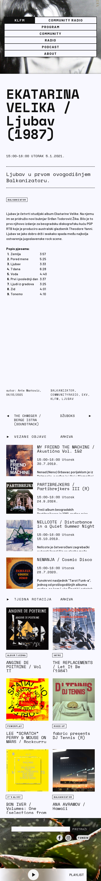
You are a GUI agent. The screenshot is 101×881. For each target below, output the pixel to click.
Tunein (83, 837)
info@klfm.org (22, 850)
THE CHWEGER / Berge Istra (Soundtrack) (27, 420)
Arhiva (66, 599)
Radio (50, 40)
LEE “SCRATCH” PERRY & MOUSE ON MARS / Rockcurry (26, 737)
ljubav (68, 399)
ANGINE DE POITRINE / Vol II (23, 666)
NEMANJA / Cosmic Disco (64, 559)
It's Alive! (14, 797)
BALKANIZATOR (17, 199)
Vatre (57, 655)
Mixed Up (59, 726)
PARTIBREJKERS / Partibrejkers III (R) (63, 486)
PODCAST (50, 47)
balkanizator (63, 391)
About (50, 53)
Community (50, 33)
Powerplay (14, 726)
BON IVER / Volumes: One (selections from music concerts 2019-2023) (26, 812)
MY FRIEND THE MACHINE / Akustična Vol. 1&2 (66, 449)
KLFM (20, 20)
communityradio (65, 395)
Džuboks (67, 416)
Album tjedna (16, 655)
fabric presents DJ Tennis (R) (71, 735)
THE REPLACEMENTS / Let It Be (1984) (73, 666)
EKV (85, 395)
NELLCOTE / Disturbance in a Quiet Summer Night (66, 524)
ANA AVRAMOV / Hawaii (69, 806)
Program (51, 27)
